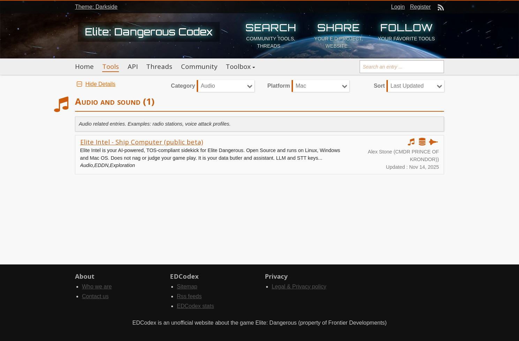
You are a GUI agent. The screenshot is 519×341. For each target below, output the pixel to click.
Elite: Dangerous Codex (149, 31)
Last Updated (406, 86)
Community (199, 66)
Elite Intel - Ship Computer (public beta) (141, 141)
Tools (110, 66)
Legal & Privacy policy (299, 287)
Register (420, 7)
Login (398, 7)
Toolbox (238, 66)
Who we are (97, 287)
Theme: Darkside (96, 7)
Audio (208, 86)
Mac (300, 86)
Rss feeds (189, 296)
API (133, 66)
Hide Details (95, 84)
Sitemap (187, 287)
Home (84, 66)
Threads (159, 66)
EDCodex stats (195, 306)
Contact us (95, 296)
